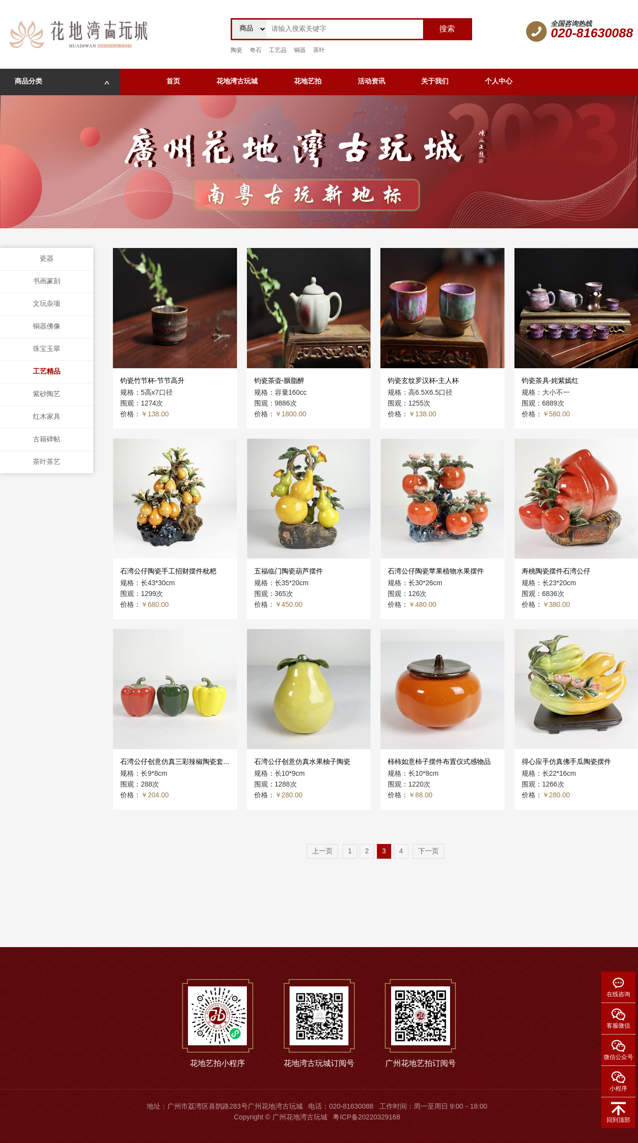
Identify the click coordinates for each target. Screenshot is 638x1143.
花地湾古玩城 (237, 81)
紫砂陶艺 (46, 394)
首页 (173, 81)
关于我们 (435, 81)
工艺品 (278, 50)
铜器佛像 (46, 326)
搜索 (447, 29)
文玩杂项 (46, 304)
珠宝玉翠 (46, 349)
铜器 (300, 50)
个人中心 (498, 81)
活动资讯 (371, 81)
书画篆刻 (46, 281)
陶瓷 (236, 50)
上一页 (322, 851)
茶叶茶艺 (46, 462)
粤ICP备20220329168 (366, 1117)
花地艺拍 (307, 81)
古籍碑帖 (46, 439)
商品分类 (62, 81)
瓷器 (46, 259)
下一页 (428, 851)
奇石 (256, 50)
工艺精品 (46, 372)
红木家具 (46, 417)
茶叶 (319, 50)
